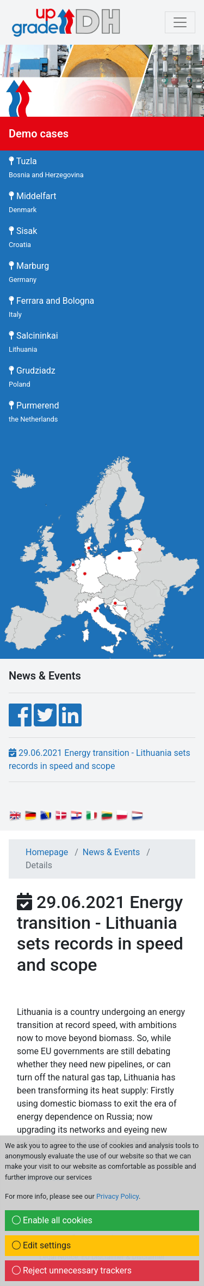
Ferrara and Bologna (51, 307)
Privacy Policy (117, 1196)
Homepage (47, 852)
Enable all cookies (52, 1220)
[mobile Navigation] (180, 22)
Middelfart (33, 202)
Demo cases (39, 133)
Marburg (29, 272)
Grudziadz (32, 376)
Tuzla (46, 167)
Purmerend (34, 411)
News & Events (111, 852)
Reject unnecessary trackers (72, 1270)
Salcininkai (33, 341)
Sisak (23, 237)
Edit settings (41, 1245)
